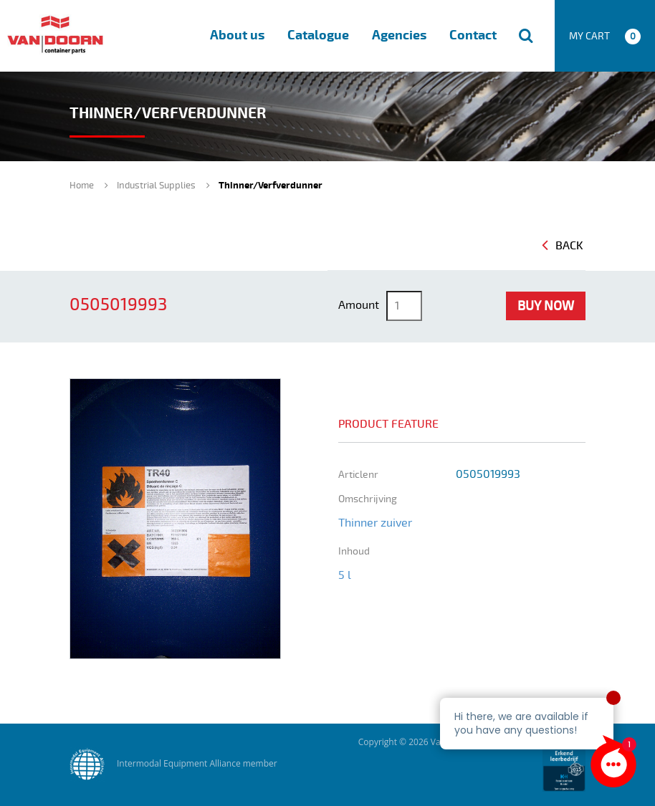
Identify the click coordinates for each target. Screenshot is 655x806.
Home (82, 185)
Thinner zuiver (375, 523)
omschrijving (367, 499)
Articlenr (358, 475)
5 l (344, 575)
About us (237, 35)
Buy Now (545, 306)
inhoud (354, 551)
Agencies (399, 35)
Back (562, 246)
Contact (473, 35)
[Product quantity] (404, 306)
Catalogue (318, 35)
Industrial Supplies (156, 185)
